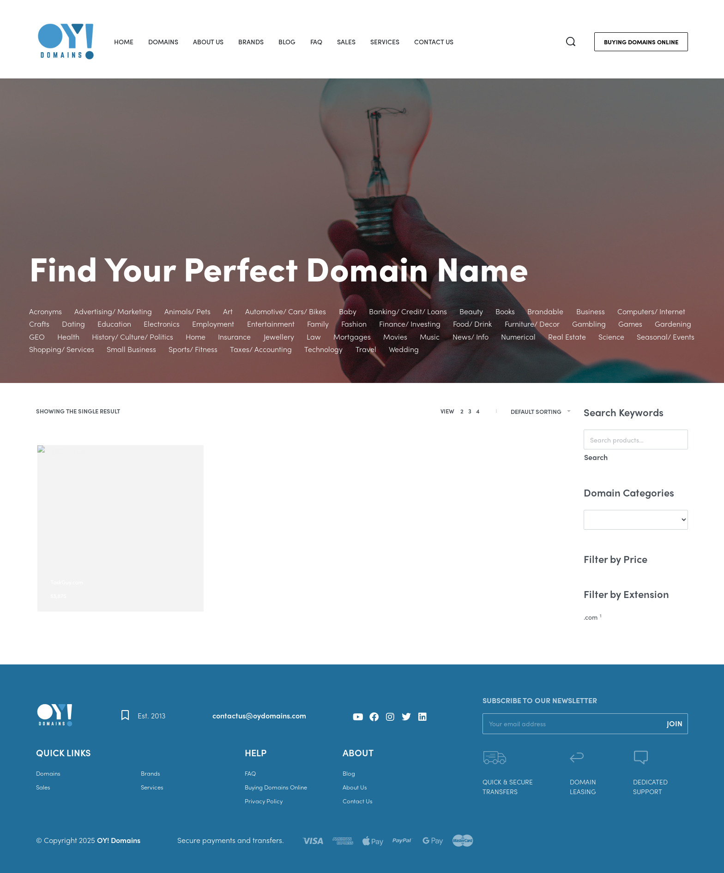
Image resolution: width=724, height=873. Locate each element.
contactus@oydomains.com (259, 715)
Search (596, 457)
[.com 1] (636, 617)
